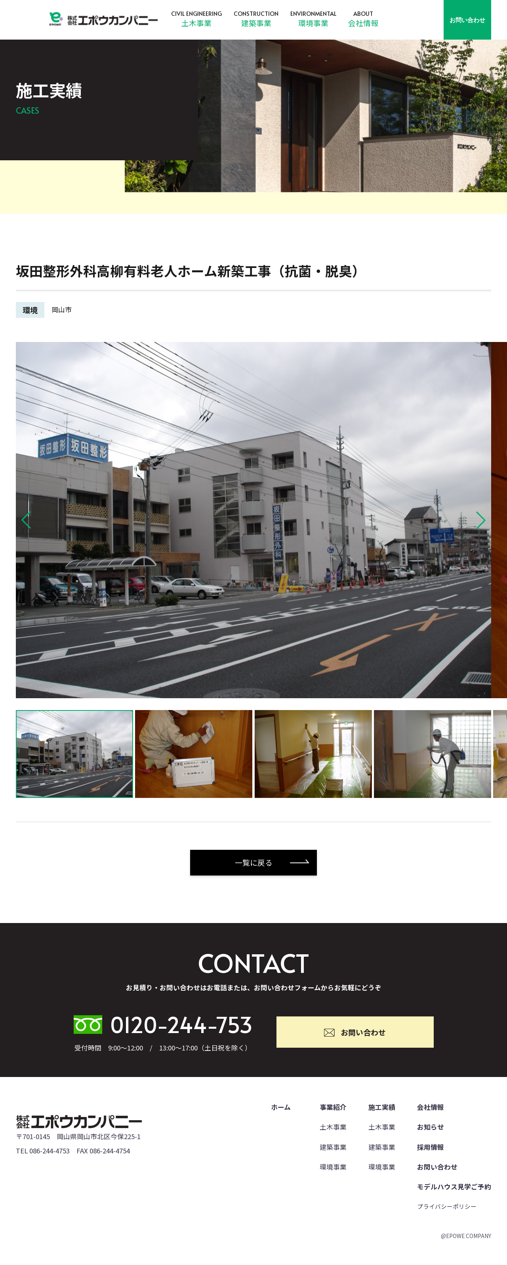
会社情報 (363, 22)
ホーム (281, 1107)
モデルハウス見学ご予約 (454, 1186)
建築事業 (256, 22)
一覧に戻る (254, 862)
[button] (26, 520)
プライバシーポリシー (447, 1206)
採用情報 (430, 1147)
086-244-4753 (49, 1150)
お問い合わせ (467, 20)
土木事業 (196, 22)
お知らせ (430, 1127)
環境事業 (313, 22)
